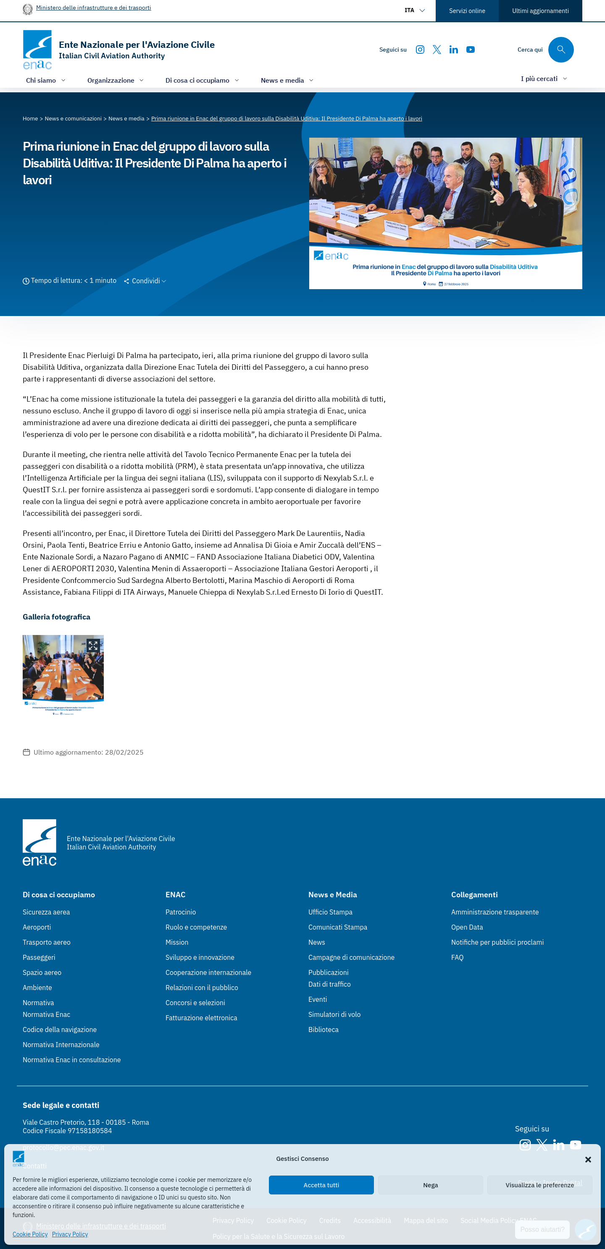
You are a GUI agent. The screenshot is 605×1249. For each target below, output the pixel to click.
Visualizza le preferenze (540, 1185)
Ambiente (37, 987)
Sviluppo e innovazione (200, 957)
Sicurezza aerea (46, 912)
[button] (588, 1159)
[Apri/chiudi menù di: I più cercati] (545, 78)
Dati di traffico (329, 984)
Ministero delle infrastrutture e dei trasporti (93, 7)
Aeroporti (37, 927)
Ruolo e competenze (196, 927)
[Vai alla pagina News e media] (126, 118)
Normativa (38, 1002)
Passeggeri (39, 957)
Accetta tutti (321, 1185)
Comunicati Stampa (337, 927)
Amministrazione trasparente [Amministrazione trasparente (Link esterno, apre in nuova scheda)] (495, 912)
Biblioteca (323, 1029)
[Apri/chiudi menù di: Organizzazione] (116, 80)
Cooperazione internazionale (208, 972)
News (316, 942)
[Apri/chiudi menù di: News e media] (288, 80)
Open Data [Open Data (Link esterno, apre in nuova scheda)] (467, 927)
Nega (430, 1185)
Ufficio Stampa (330, 912)
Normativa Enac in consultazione (72, 1060)
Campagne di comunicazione (351, 957)
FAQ (457, 957)
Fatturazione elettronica (201, 1018)
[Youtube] (470, 49)
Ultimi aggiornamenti (540, 11)
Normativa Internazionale (61, 1044)
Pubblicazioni (328, 972)
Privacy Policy (70, 1234)
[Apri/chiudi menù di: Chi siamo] (47, 80)
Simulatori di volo (334, 1014)
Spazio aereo (42, 972)
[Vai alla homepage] (119, 50)
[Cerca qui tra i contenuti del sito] (546, 50)
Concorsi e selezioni (195, 1002)
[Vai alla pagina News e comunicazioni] (73, 118)
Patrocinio (181, 912)
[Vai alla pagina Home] (30, 118)
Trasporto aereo (47, 942)
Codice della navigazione (60, 1029)
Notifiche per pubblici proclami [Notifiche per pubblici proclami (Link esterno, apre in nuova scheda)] (497, 942)
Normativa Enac (46, 1014)
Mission (177, 942)
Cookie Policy (30, 1234)
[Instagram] (420, 49)
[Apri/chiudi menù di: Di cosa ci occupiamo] (203, 80)
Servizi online (467, 11)
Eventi (317, 999)
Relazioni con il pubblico (202, 987)
